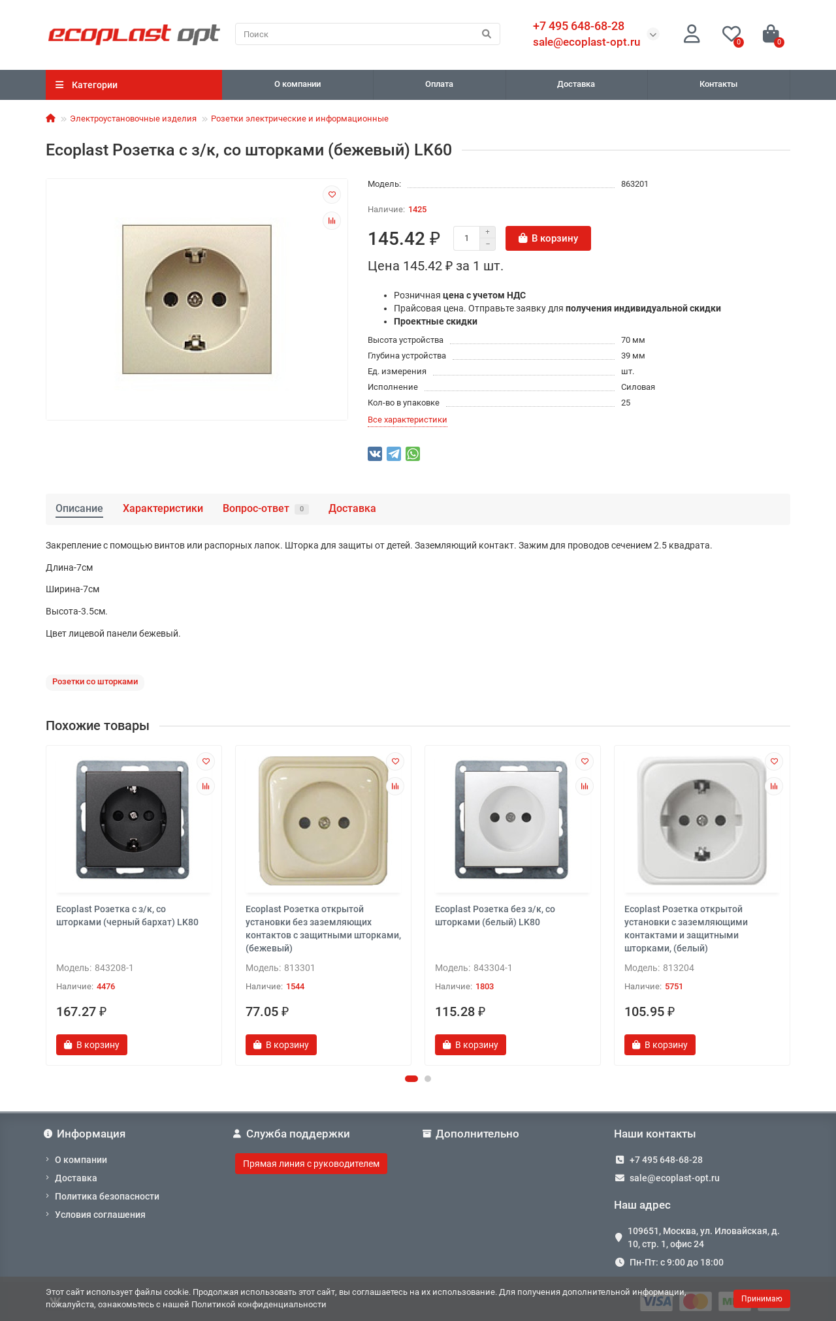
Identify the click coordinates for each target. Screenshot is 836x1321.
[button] (411, 1078)
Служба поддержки (292, 1133)
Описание (79, 508)
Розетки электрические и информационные (300, 118)
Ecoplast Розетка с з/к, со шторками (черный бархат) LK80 (127, 915)
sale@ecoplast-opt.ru (586, 41)
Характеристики (163, 508)
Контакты (718, 84)
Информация (85, 1133)
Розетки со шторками (95, 681)
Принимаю (761, 1298)
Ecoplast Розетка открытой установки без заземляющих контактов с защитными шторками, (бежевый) (323, 928)
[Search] (367, 34)
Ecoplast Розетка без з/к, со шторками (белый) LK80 (495, 915)
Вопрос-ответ (266, 508)
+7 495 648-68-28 (666, 1159)
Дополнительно (472, 1133)
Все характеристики (407, 419)
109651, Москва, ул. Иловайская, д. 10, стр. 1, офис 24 (704, 1237)
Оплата (439, 84)
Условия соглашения (100, 1214)
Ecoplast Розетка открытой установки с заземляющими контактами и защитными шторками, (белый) (686, 928)
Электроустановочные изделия (133, 118)
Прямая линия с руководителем (311, 1163)
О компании (297, 84)
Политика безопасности (107, 1196)
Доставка (576, 84)
